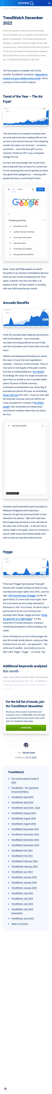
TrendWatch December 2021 (25, 829)
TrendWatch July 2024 (22, 904)
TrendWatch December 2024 (25, 840)
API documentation (26, 1075)
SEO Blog (26, 1048)
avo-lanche (38, 371)
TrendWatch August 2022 (23, 813)
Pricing (26, 1012)
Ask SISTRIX (26, 1036)
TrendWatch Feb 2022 (22, 850)
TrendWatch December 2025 (25, 845)
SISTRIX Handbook (26, 1068)
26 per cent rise (10, 395)
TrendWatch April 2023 (22, 797)
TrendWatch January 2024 (24, 882)
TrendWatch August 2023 (23, 818)
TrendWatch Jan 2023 (22, 872)
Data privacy (26, 996)
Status (26, 1083)
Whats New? (26, 1071)
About (26, 984)
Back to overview (19, 924)
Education (26, 992)
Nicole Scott (29, 752)
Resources (26, 1031)
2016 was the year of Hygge (22, 595)
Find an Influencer (26, 1024)
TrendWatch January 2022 (24, 877)
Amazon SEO (26, 1020)
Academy (26, 1044)
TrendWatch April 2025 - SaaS (25, 808)
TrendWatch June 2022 (22, 918)
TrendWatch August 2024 (23, 824)
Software (26, 1007)
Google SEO (26, 1016)
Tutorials (26, 1055)
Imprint (26, 1000)
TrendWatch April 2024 (22, 802)
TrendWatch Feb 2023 (22, 856)
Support (26, 1063)
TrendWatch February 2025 (24, 866)
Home (5, 9)
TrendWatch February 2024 (24, 861)
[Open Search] (49, 3)
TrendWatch (13, 9)
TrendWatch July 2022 (22, 893)
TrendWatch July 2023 (22, 898)
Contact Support (26, 1079)
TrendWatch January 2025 (24, 888)
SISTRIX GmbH (26, 979)
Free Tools (26, 1051)
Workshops (26, 1040)
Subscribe (26, 728)
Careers (26, 988)
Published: (20, 757)
